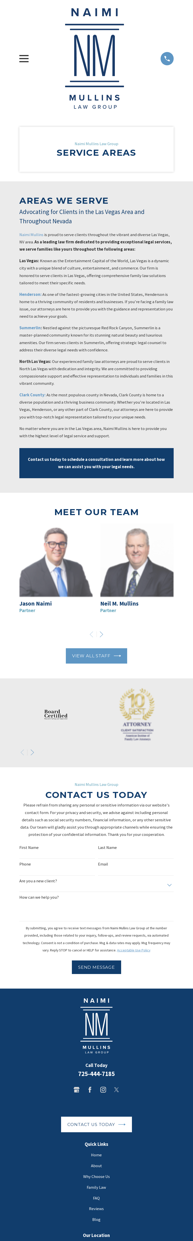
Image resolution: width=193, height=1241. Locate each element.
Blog (96, 1219)
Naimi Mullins (31, 234)
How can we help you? (39, 897)
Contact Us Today (96, 1124)
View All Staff (96, 655)
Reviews (96, 1208)
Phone (25, 864)
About (96, 1165)
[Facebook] (90, 1090)
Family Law (96, 1187)
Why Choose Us (96, 1176)
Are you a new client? (38, 881)
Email (103, 864)
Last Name (107, 847)
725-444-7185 (96, 1074)
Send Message (96, 967)
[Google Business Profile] (76, 1090)
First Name (29, 847)
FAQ (96, 1198)
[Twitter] (116, 1090)
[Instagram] (103, 1090)
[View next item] (101, 634)
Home (96, 1155)
